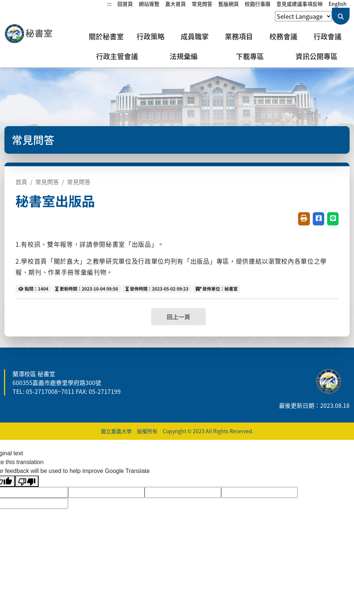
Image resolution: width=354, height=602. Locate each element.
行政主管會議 (117, 56)
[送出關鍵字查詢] (341, 16)
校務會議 (283, 36)
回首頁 (125, 3)
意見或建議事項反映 (299, 3)
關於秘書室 (106, 36)
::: (109, 3)
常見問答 (202, 3)
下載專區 (250, 56)
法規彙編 (184, 56)
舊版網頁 (228, 3)
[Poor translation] (27, 481)
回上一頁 (178, 316)
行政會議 (327, 36)
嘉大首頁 (175, 3)
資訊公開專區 (316, 56)
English (338, 3)
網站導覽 (149, 3)
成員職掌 (195, 36)
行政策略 (150, 36)
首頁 (21, 181)
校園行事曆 (257, 3)
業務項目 (239, 36)
